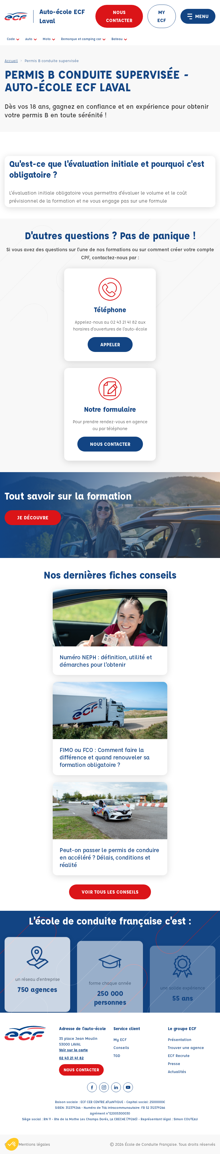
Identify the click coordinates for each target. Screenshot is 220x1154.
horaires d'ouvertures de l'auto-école (110, 329)
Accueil (11, 60)
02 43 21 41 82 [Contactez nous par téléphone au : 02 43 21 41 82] (71, 1057)
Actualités (177, 1071)
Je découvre (32, 517)
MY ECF (161, 16)
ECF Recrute (179, 1055)
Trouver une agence (186, 1047)
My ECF (120, 1039)
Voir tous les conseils (110, 892)
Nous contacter (119, 16)
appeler (110, 344)
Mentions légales (34, 1144)
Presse (174, 1063)
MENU (198, 16)
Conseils (121, 1047)
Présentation (179, 1039)
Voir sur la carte (73, 1049)
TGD (116, 1055)
